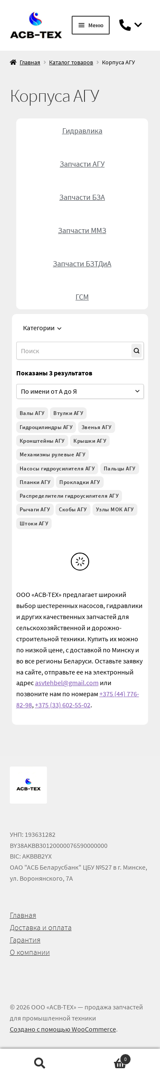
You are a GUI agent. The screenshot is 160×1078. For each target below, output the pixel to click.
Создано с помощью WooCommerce (63, 1029)
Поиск (40, 1063)
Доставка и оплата (41, 927)
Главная (30, 62)
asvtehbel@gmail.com (67, 682)
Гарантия (25, 940)
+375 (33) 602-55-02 (62, 704)
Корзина (105, 1057)
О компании (30, 952)
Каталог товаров (71, 62)
